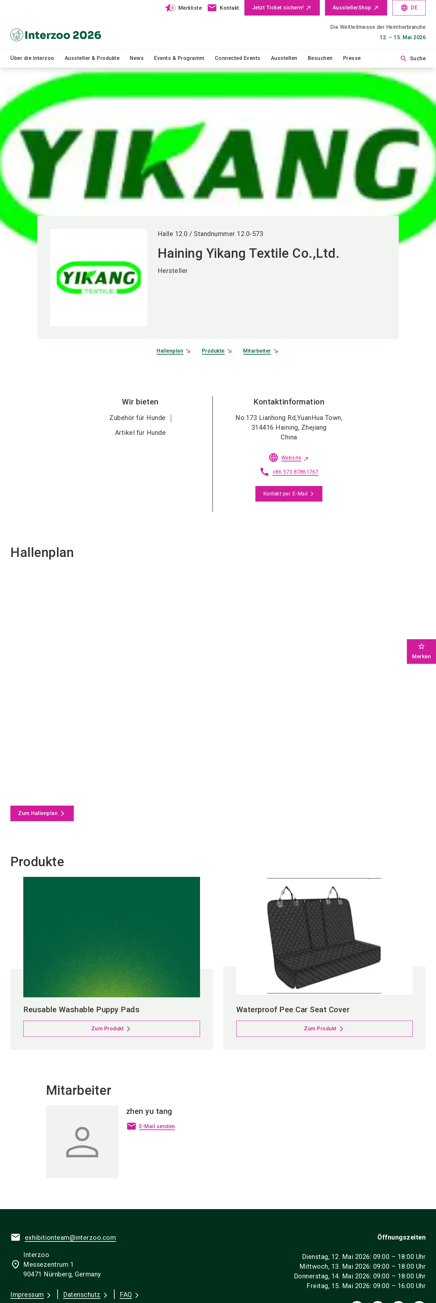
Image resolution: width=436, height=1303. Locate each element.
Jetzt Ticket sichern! (278, 8)
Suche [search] (413, 58)
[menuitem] (37, 58)
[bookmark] (180, 8)
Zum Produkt (107, 1028)
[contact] (223, 8)
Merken (421, 651)
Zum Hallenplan (38, 813)
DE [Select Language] (409, 8)
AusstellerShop (352, 8)
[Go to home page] (58, 24)
